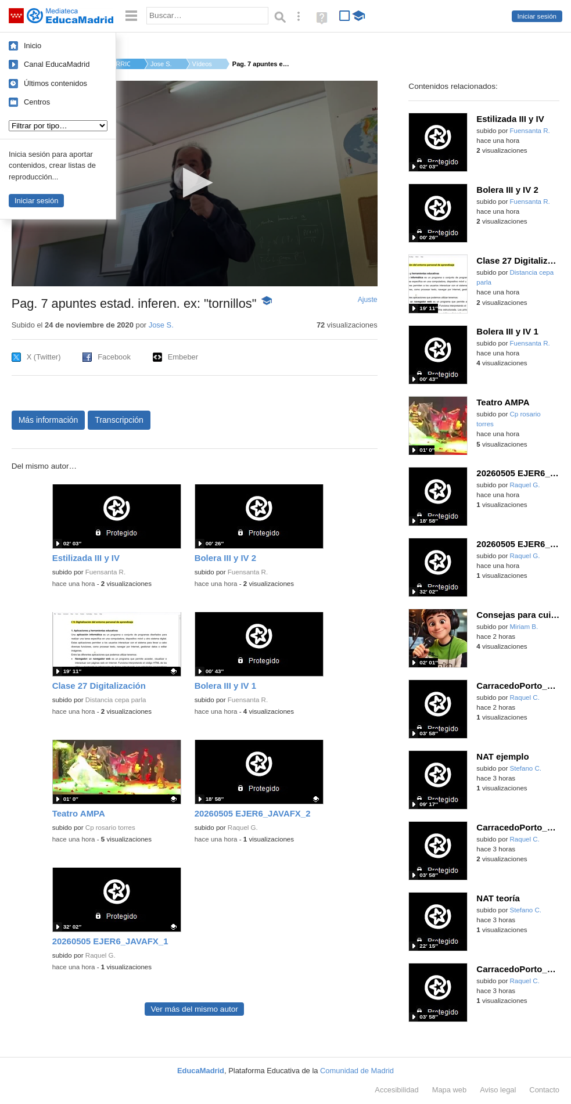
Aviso (498, 1089)
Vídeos (202, 63)
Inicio (32, 45)
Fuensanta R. (105, 572)
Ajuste (368, 300)
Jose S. (161, 63)
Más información (48, 420)
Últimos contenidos (55, 83)
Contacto (544, 1089)
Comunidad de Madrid (357, 1070)
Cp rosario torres (110, 827)
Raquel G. (243, 827)
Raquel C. (524, 697)
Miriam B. (523, 626)
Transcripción (119, 420)
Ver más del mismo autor (194, 1009)
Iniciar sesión (537, 16)
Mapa (449, 1089)
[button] (194, 182)
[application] (195, 183)
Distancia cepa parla (115, 699)
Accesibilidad (396, 1089)
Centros (37, 102)
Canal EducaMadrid (56, 64)
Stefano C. (525, 768)
